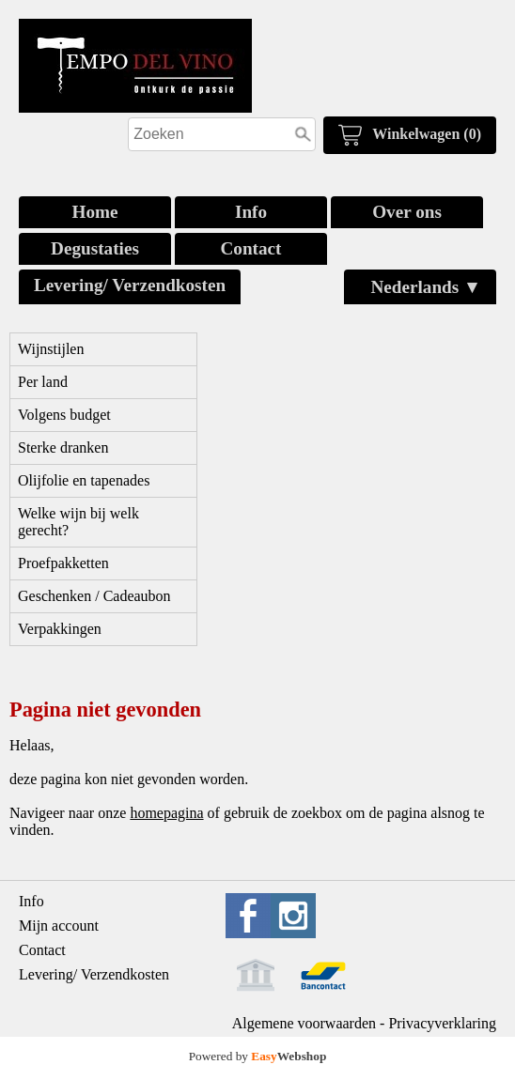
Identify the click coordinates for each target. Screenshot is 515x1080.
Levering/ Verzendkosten (130, 285)
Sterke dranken (63, 447)
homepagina (166, 813)
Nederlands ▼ (425, 287)
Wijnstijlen (51, 349)
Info (251, 212)
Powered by (258, 1056)
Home (94, 212)
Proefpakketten (63, 563)
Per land (43, 382)
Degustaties (95, 248)
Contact (250, 248)
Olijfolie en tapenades (83, 480)
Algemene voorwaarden (304, 1023)
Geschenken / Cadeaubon (94, 596)
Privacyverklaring (442, 1023)
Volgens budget (64, 415)
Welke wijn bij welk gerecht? (78, 521)
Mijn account (59, 925)
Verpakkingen (59, 629)
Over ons (407, 212)
